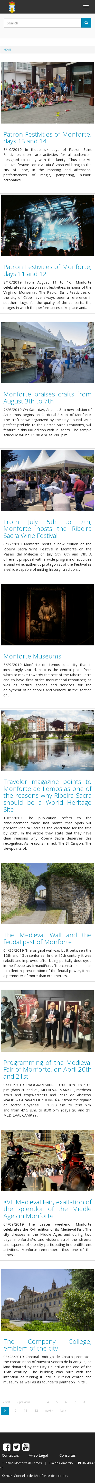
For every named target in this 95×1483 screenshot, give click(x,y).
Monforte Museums (32, 656)
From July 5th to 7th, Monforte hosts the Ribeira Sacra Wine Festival (47, 528)
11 (25, 1411)
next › (49, 1411)
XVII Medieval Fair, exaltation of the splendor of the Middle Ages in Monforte (47, 1209)
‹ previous (24, 1402)
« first (6, 1402)
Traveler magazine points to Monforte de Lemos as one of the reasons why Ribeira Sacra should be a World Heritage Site (47, 795)
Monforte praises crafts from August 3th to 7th (47, 397)
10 (15, 1411)
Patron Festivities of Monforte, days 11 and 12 (47, 270)
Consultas (67, 1455)
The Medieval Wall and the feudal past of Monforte (47, 938)
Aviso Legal (38, 1455)
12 (36, 1411)
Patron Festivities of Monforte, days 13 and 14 (47, 138)
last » (63, 1411)
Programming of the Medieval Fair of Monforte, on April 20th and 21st (47, 1069)
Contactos (10, 1455)
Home (7, 49)
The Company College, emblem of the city (47, 1345)
